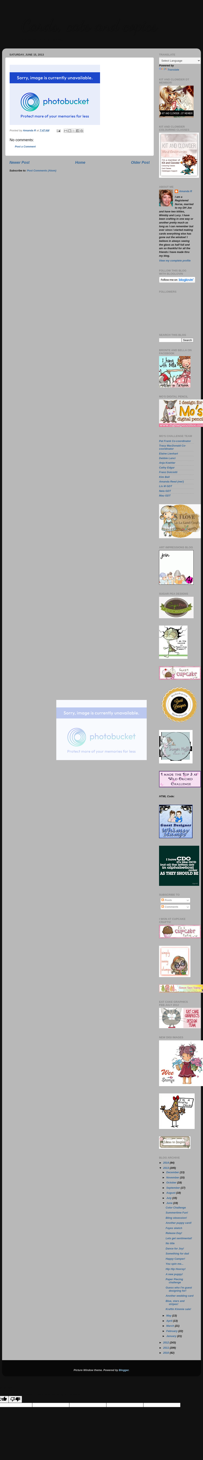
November (173, 1177)
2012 (166, 1342)
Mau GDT (165, 495)
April (169, 1320)
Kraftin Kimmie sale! (178, 1309)
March (170, 1325)
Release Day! (174, 1233)
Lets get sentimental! (179, 1238)
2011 (166, 1347)
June (169, 1203)
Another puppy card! (178, 1222)
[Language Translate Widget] (180, 60)
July (169, 1198)
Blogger (124, 1370)
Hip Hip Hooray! (175, 1269)
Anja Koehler (167, 462)
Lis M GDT (165, 486)
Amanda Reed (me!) (171, 481)
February (172, 1331)
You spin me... (174, 1263)
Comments (169, 906)
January (171, 1336)
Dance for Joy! (175, 1248)
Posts (166, 900)
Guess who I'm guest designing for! (179, 1289)
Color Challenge (176, 1207)
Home (80, 162)
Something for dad (177, 1253)
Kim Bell (164, 477)
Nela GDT (165, 491)
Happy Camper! (175, 1258)
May (169, 1315)
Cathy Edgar (167, 467)
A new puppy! (174, 1274)
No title (170, 1243)
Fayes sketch (174, 1228)
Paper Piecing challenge (174, 1281)
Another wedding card (179, 1295)
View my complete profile (175, 260)
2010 (166, 1352)
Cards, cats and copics (89, 25)
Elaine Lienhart (168, 453)
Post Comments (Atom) (41, 170)
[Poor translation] (15, 1399)
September (173, 1187)
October (171, 1182)
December (173, 1172)
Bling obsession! (176, 1217)
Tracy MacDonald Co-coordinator (172, 447)
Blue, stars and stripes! (175, 1303)
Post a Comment (25, 146)
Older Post (140, 162)
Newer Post (19, 162)
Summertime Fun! (177, 1212)
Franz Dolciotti (168, 472)
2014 (166, 1162)
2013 (166, 1168)
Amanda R (185, 191)
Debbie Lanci (167, 458)
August (171, 1192)
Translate (169, 69)
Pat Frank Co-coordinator (175, 441)
